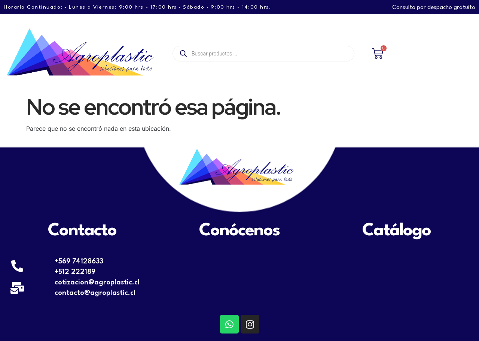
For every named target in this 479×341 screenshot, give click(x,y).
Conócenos (239, 230)
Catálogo (396, 230)
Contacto (82, 230)
